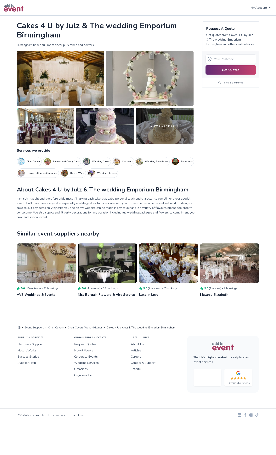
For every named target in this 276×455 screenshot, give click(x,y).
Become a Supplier (30, 344)
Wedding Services (86, 363)
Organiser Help (84, 375)
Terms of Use (77, 415)
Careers (136, 357)
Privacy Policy (59, 415)
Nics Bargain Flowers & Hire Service (107, 294)
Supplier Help (27, 363)
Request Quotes (85, 344)
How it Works (27, 350)
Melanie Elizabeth (214, 294)
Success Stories (28, 357)
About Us (137, 344)
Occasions (81, 369)
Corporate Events (86, 357)
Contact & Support (143, 363)
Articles (136, 350)
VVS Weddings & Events (37, 294)
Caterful (136, 369)
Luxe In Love (149, 294)
